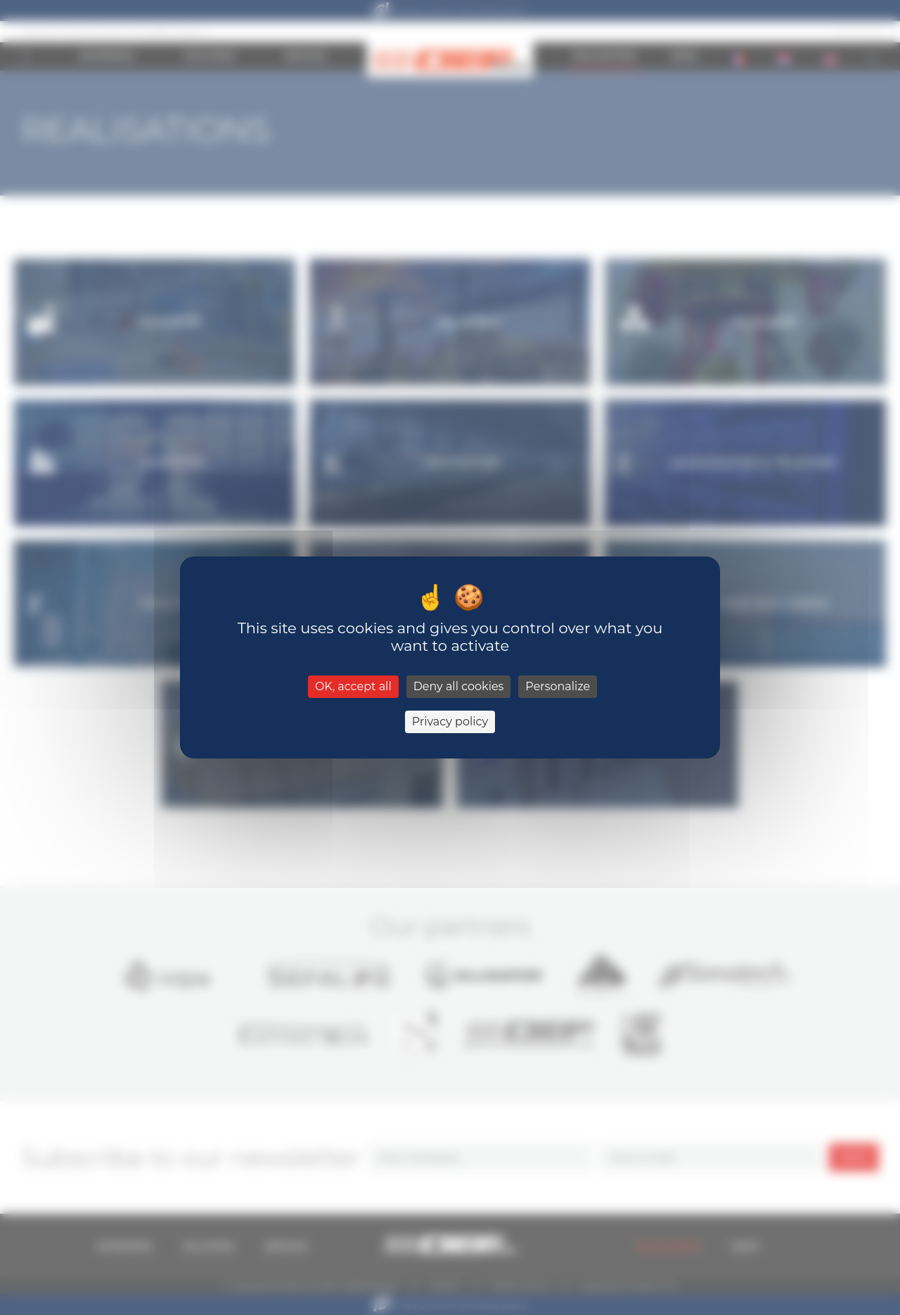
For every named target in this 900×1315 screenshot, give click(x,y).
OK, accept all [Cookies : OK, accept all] (353, 686)
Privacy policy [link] (450, 721)
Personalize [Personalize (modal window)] (557, 686)
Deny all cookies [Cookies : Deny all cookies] (458, 686)
